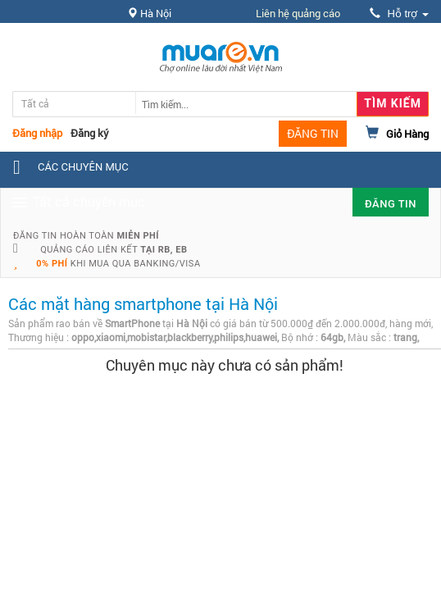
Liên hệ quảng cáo (298, 13)
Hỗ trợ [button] (399, 13)
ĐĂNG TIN (313, 133)
